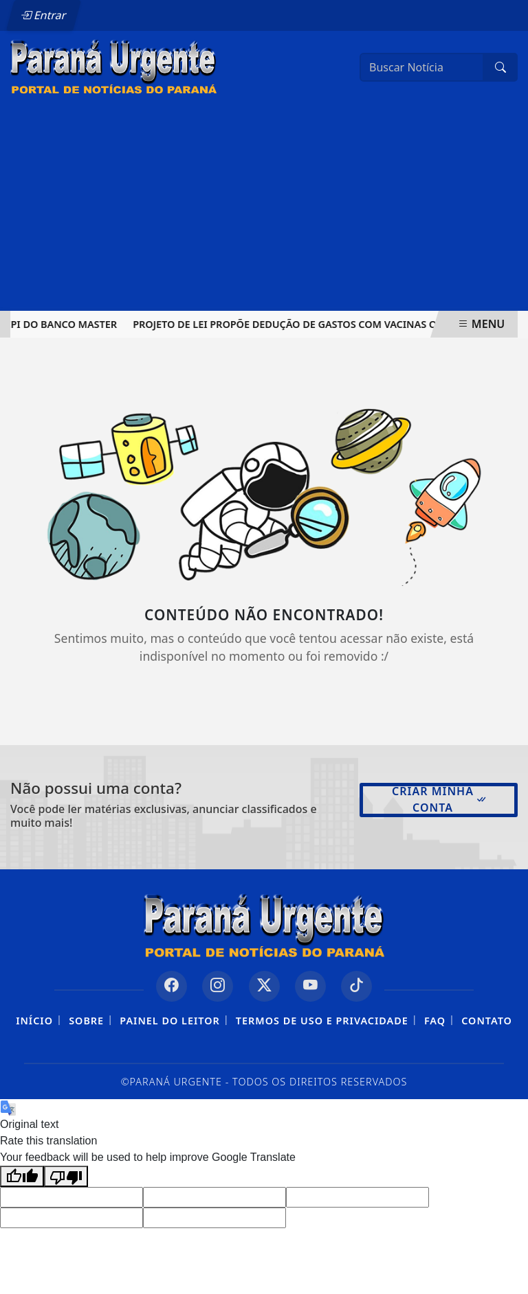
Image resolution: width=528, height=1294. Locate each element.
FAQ (435, 1020)
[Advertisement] (264, 208)
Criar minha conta (439, 799)
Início (34, 1020)
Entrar (43, 15)
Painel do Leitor (169, 1020)
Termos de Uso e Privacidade (322, 1020)
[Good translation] (22, 1176)
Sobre (86, 1020)
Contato (486, 1020)
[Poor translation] (66, 1176)
